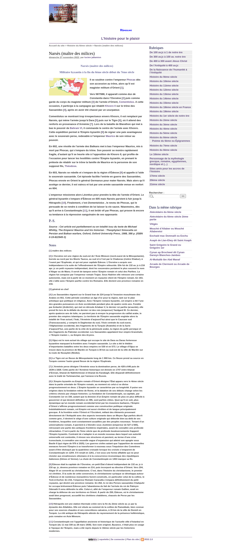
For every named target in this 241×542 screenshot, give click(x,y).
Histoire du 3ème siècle (163, 124)
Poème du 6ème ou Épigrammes (171, 140)
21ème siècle (157, 184)
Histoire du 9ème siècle (163, 76)
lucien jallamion (93, 57)
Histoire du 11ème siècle (164, 85)
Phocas (131, 79)
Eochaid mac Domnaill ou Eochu (169, 235)
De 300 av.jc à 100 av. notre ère (168, 56)
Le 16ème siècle (159, 154)
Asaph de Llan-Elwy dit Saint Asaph (171, 240)
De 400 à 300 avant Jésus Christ (168, 61)
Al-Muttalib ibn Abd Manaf (165, 259)
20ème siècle (157, 180)
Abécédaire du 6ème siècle (165, 212)
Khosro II (110, 105)
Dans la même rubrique (165, 207)
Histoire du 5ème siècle (163, 133)
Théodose (70, 166)
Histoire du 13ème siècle (164, 94)
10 (63, 202)
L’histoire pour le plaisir (120, 38)
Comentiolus (126, 101)
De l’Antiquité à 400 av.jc (164, 65)
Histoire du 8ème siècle (163, 150)
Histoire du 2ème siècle (163, 120)
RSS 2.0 (147, 539)
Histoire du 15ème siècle (164, 102)
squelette (104, 539)
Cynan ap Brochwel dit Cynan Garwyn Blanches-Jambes (167, 254)
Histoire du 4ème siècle (163, 128)
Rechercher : (156, 192)
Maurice (110, 136)
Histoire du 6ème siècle (79, 45)
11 (85, 210)
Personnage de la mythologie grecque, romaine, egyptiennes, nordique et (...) (168, 161)
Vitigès (154, 224)
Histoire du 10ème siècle (164, 81)
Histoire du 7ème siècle (163, 145)
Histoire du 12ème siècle (164, 89)
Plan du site (132, 539)
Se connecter (118, 539)
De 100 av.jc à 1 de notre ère (166, 52)
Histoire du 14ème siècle (164, 98)
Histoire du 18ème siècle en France (170, 107)
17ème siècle (157, 175)
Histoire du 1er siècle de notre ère (169, 115)
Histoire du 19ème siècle (164, 111)
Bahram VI (76, 128)
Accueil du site (57, 45)
